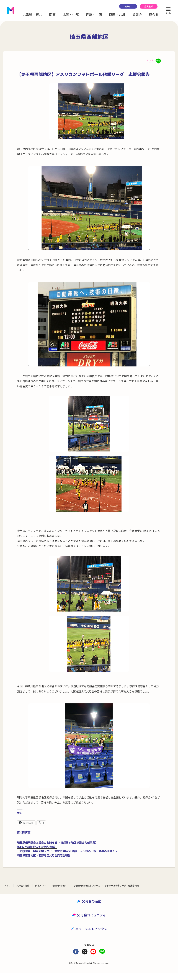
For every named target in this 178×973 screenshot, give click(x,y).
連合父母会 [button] (157, 14)
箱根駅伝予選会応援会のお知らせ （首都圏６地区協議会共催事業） (57, 842)
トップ (7, 885)
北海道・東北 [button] (32, 14)
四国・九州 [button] (117, 14)
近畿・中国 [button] (94, 14)
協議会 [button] (137, 14)
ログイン (128, 6)
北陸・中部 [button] (71, 14)
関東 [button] (52, 14)
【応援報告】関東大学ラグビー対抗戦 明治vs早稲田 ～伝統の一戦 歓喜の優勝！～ (67, 851)
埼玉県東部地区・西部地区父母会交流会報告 (44, 855)
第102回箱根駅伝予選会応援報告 (37, 847)
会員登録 (148, 6)
